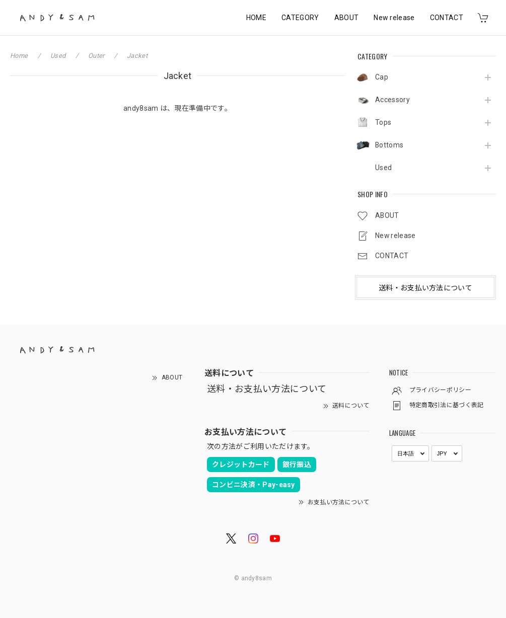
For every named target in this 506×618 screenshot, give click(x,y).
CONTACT (446, 18)
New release (394, 18)
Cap (381, 77)
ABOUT (346, 18)
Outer (96, 55)
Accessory (392, 100)
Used (383, 168)
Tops (383, 122)
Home (19, 55)
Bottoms (389, 145)
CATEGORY (300, 18)
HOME (256, 18)
